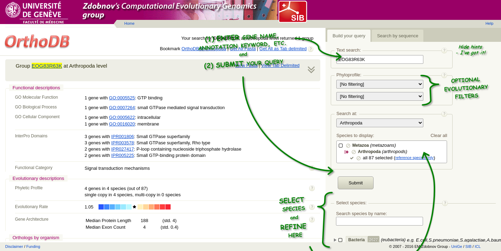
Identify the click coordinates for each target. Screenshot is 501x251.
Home (129, 23)
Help (489, 23)
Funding (33, 246)
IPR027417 (122, 149)
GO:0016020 (122, 124)
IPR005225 (122, 155)
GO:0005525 (122, 97)
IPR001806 (122, 136)
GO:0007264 (122, 107)
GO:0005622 (122, 117)
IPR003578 (122, 142)
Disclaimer (14, 246)
